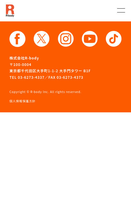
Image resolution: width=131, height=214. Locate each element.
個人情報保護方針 (22, 101)
